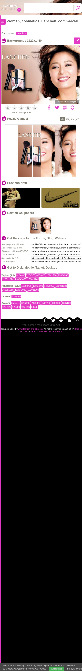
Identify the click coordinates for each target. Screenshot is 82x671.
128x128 (6, 307)
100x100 (25, 307)
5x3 (72, 119)
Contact (25, 331)
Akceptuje (56, 668)
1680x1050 (7, 289)
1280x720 (26, 286)
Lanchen (21, 33)
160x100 (56, 303)
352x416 (15, 303)
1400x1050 (20, 279)
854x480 (16, 296)
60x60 (34, 307)
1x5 (62, 119)
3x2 (67, 119)
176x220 (46, 303)
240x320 (35, 303)
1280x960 (63, 275)
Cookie (78, 329)
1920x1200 (33, 289)
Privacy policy (55, 331)
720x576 (30, 275)
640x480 (20, 275)
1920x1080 (20, 289)
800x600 (40, 275)
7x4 (77, 119)
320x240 (25, 303)
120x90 (16, 307)
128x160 (66, 303)
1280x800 (38, 286)
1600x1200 (33, 279)
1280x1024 (7, 279)
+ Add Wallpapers (38, 331)
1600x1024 (61, 286)
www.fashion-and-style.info (31, 329)
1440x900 (49, 286)
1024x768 (51, 275)
